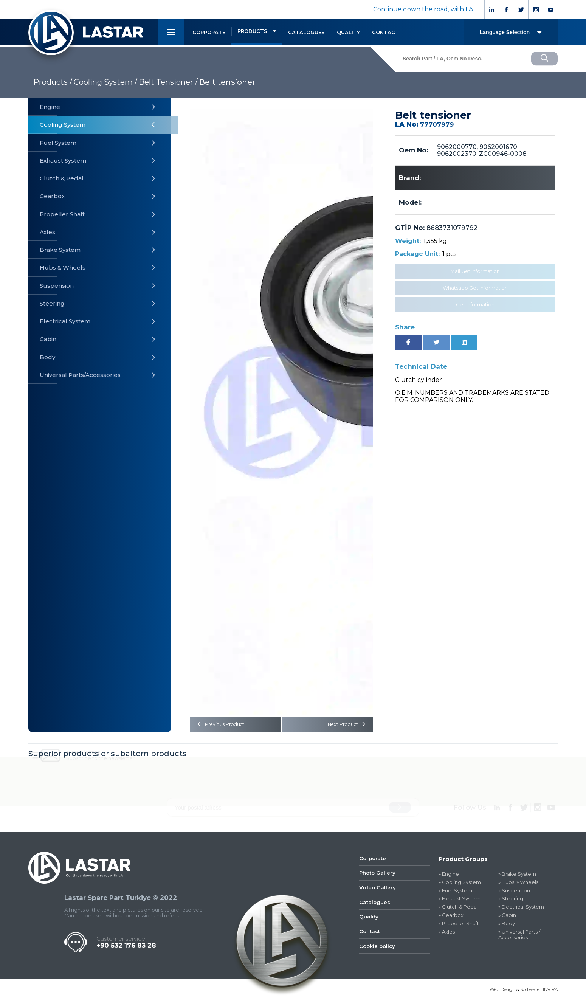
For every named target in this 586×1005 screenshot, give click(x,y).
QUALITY (348, 32)
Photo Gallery (379, 877)
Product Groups (463, 861)
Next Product (344, 725)
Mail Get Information (475, 271)
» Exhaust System (460, 901)
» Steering (510, 901)
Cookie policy (378, 957)
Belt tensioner (227, 82)
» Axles (447, 934)
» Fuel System (455, 893)
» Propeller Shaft (459, 926)
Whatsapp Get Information (475, 288)
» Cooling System (460, 884)
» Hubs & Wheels (518, 884)
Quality (369, 925)
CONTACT (385, 32)
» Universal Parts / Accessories (519, 937)
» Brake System (517, 876)
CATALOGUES (306, 32)
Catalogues (375, 909)
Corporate (373, 861)
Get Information (475, 304)
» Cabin (507, 917)
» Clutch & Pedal (458, 909)
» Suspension (514, 893)
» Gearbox (451, 917)
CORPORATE (208, 32)
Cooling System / (105, 82)
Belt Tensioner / (168, 82)
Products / (52, 82)
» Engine (449, 876)
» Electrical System (521, 909)
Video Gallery (378, 893)
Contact (370, 941)
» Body (506, 926)
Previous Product (224, 725)
